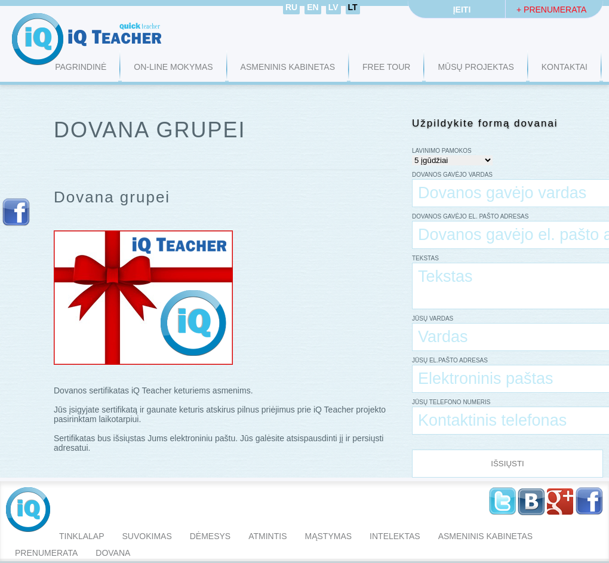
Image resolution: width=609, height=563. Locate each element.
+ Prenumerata (551, 9)
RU (291, 7)
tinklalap (81, 536)
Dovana (113, 553)
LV (333, 7)
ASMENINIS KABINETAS (288, 67)
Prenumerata (46, 553)
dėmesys (210, 536)
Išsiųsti (507, 463)
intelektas (395, 536)
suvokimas (146, 536)
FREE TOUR (386, 67)
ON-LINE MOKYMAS (173, 67)
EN (312, 7)
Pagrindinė (80, 67)
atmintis (267, 536)
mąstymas (328, 536)
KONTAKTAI (565, 67)
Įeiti (462, 9)
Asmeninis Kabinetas (485, 536)
